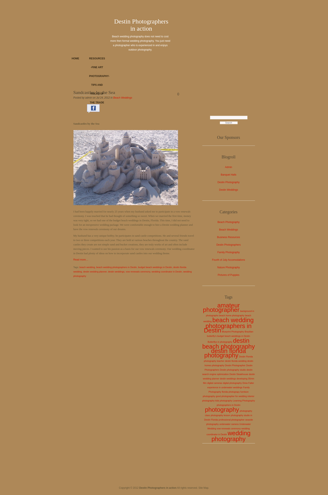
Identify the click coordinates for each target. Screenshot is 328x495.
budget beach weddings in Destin (155, 267)
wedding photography (231, 436)
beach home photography (231, 315)
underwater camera (229, 424)
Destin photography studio (233, 370)
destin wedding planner (95, 271)
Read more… (80, 259)
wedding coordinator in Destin (167, 271)
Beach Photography (229, 222)
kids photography (223, 400)
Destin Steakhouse (238, 374)
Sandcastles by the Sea (94, 92)
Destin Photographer (235, 365)
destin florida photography (225, 353)
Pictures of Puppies (228, 275)
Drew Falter (248, 383)
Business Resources (228, 237)
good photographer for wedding (231, 396)
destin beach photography (228, 343)
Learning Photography (244, 400)
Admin (228, 167)
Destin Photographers (228, 244)
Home (75, 58)
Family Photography (228, 252)
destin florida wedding (236, 361)
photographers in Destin (228, 405)
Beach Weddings (122, 97)
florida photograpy (231, 392)
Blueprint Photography (233, 331)
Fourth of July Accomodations (228, 259)
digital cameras (214, 383)
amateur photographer (221, 307)
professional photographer (232, 419)
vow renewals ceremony (138, 271)
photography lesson (220, 415)
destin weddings (116, 271)
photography (222, 409)
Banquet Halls (228, 174)
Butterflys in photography (220, 342)
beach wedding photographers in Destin (116, 267)
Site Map (203, 487)
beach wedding (87, 267)
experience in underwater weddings (224, 387)
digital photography (232, 383)
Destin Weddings (228, 189)
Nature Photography (228, 267)
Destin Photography (229, 182)
